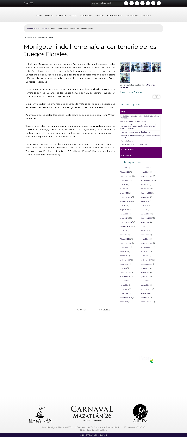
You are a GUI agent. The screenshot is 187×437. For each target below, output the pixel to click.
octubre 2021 (124, 264)
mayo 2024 (124, 210)
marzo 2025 (124, 189)
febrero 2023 (124, 239)
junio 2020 (124, 281)
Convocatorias (114, 15)
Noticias (99, 15)
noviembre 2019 (125, 293)
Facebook (131, 3)
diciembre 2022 (125, 243)
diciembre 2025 (125, 176)
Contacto (146, 15)
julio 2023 (144, 226)
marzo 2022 (145, 252)
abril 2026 (123, 168)
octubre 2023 (145, 222)
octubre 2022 (124, 247)
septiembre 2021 (146, 264)
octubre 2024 (145, 197)
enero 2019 (124, 302)
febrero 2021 (145, 268)
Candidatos (132, 15)
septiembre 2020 (126, 277)
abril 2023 (123, 235)
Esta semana (127, 150)
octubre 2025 (124, 180)
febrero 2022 (124, 256)
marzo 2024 (124, 214)
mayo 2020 (144, 281)
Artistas (73, 15)
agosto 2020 (145, 277)
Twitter (137, 3)
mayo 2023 (144, 231)
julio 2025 (123, 185)
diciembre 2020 (125, 272)
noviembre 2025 (146, 176)
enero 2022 (144, 256)
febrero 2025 (145, 189)
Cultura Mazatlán (33, 28)
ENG (26, 3)
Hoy (123, 112)
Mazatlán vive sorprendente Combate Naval (136, 132)
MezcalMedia (102, 430)
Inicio (39, 15)
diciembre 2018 (146, 302)
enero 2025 (124, 193)
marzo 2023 (145, 235)
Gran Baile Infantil (127, 141)
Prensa (44, 28)
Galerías (151, 85)
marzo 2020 (124, 285)
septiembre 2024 (126, 201)
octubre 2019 (145, 293)
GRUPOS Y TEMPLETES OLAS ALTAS (133, 121)
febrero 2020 (145, 285)
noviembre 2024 (126, 197)
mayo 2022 (124, 252)
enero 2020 (124, 289)
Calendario (86, 15)
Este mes (126, 156)
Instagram (142, 3)
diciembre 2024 (146, 193)
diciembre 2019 (146, 289)
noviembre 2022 (146, 243)
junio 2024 (144, 206)
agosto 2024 (145, 201)
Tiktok (153, 3)
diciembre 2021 (125, 260)
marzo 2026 (145, 168)
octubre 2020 (145, 272)
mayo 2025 (144, 185)
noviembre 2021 (146, 260)
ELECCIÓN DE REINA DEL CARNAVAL (134, 144)
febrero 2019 (145, 298)
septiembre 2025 (147, 180)
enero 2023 (144, 239)
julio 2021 (123, 268)
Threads (159, 3)
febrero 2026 (124, 172)
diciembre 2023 (146, 218)
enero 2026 (144, 172)
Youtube (126, 3)
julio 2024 (123, 206)
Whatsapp (148, 3)
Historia (49, 15)
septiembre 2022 (147, 247)
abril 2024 (144, 210)
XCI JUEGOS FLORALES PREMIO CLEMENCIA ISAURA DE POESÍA (140, 117)
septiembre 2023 (126, 226)
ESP (31, 3)
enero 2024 (124, 218)
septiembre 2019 (126, 298)
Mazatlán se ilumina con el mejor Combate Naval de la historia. (140, 136)
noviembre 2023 (126, 222)
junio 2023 (124, 231)
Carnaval (61, 15)
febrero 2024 (145, 214)
